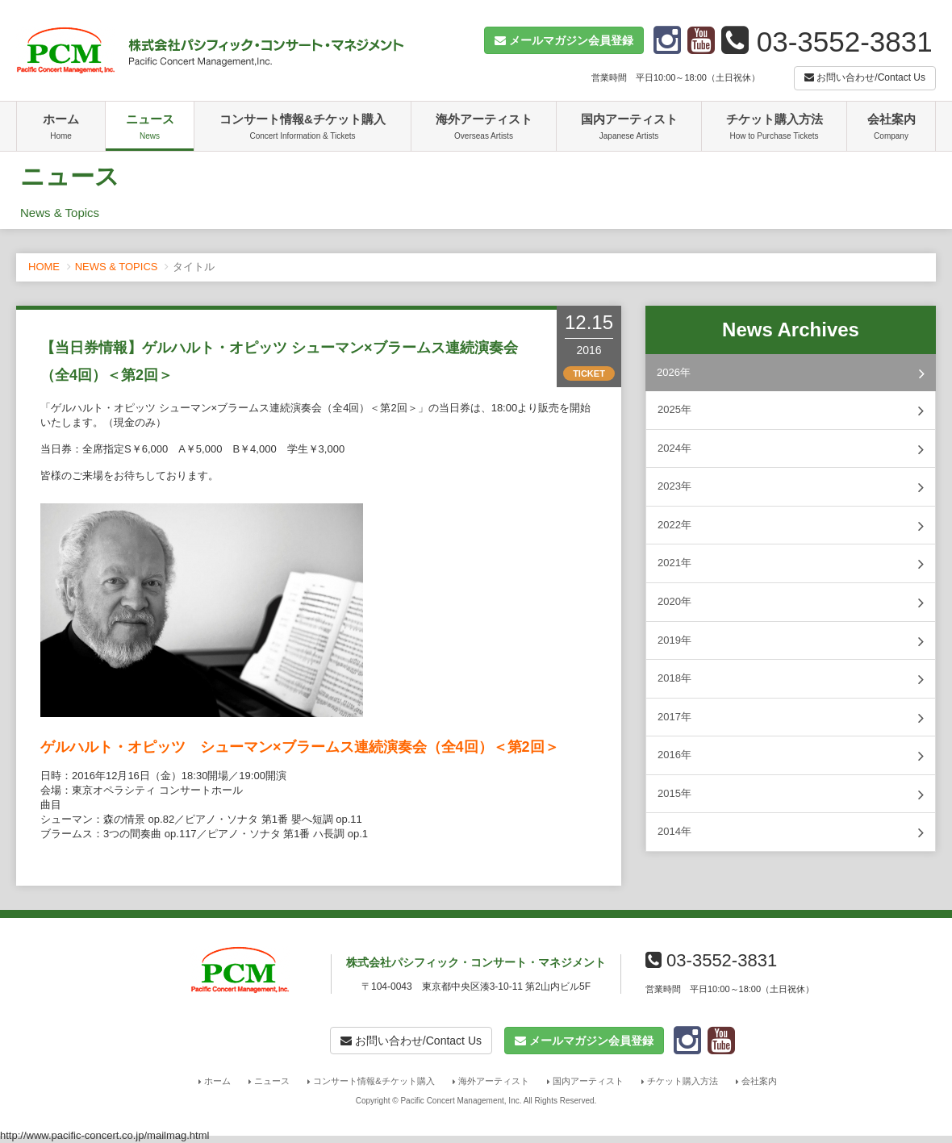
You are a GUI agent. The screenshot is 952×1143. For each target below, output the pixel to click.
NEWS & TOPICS (116, 267)
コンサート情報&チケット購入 (302, 128)
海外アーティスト (483, 128)
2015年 (791, 794)
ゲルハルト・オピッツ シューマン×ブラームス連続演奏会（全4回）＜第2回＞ (299, 747)
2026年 (791, 373)
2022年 (791, 526)
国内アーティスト (629, 128)
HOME (44, 267)
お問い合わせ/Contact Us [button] (864, 77)
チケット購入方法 (774, 128)
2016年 (791, 756)
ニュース (150, 128)
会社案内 (891, 128)
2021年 (791, 564)
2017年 (791, 718)
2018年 (791, 679)
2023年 (791, 487)
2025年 (791, 411)
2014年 (791, 832)
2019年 (791, 641)
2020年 (791, 602)
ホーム (61, 128)
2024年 (791, 449)
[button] (564, 40)
